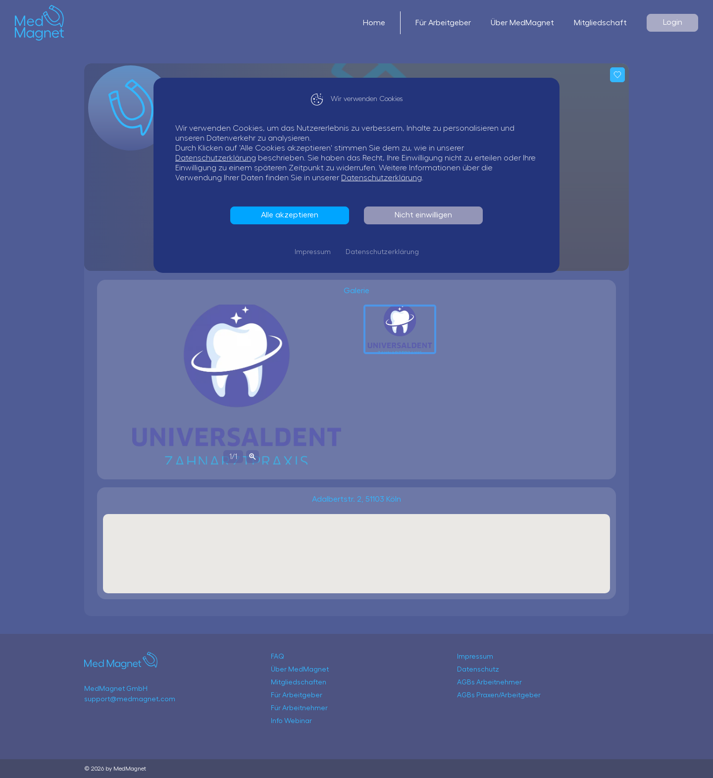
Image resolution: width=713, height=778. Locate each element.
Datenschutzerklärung (215, 158)
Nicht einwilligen (423, 215)
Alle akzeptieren (289, 215)
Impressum (313, 252)
